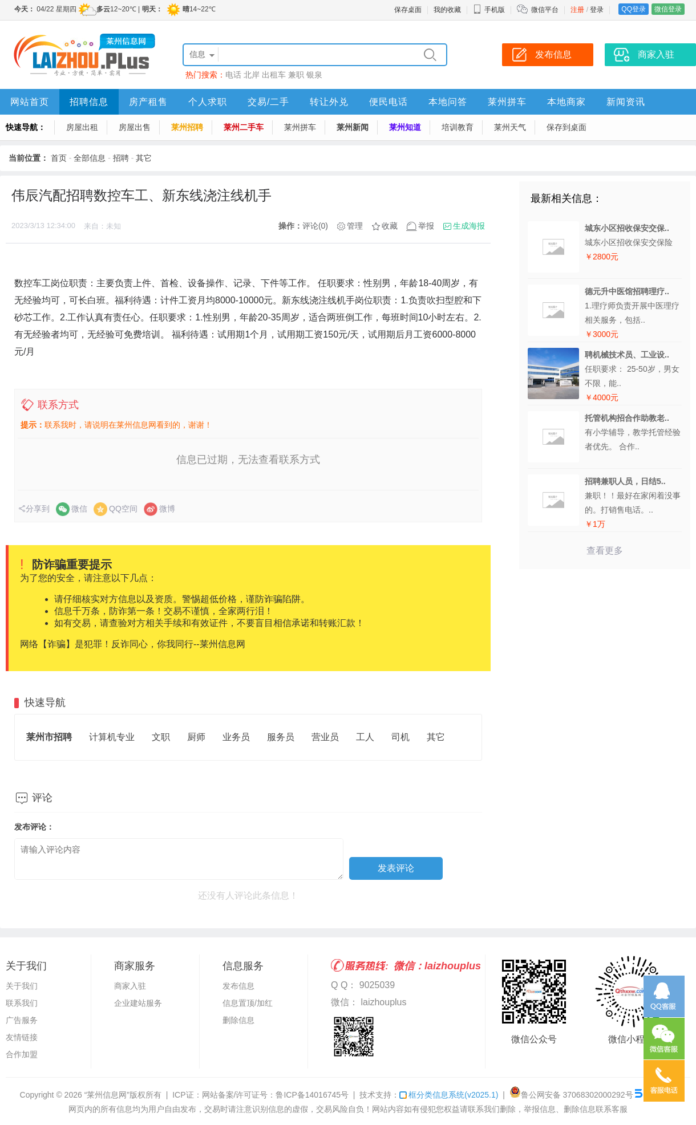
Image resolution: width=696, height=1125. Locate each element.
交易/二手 (268, 102)
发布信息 (238, 985)
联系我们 (22, 1003)
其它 (144, 158)
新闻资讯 (625, 102)
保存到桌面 (566, 127)
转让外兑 (329, 102)
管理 (355, 225)
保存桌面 (408, 10)
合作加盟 (22, 1054)
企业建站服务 (138, 1003)
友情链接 (22, 1037)
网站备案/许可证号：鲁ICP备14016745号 (275, 1094)
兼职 (296, 74)
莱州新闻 (353, 127)
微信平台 (545, 10)
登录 (597, 10)
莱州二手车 (244, 127)
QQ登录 (633, 9)
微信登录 (668, 9)
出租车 (274, 74)
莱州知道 (405, 127)
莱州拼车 (507, 102)
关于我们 (22, 985)
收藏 (390, 225)
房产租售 (148, 102)
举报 (426, 225)
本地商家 (566, 102)
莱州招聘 (187, 127)
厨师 (196, 737)
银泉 (314, 74)
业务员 (236, 737)
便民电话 (388, 102)
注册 (577, 10)
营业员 (325, 737)
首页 (59, 158)
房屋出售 (135, 127)
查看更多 (604, 550)
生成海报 (469, 225)
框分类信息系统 (448, 1094)
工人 (365, 737)
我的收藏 (447, 10)
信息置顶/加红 (247, 1003)
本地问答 (447, 102)
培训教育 (458, 127)
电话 (233, 74)
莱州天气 (510, 127)
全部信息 (90, 158)
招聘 (121, 158)
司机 (400, 737)
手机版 (489, 10)
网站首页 (29, 102)
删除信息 (238, 1020)
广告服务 (22, 1020)
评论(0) (315, 225)
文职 (161, 737)
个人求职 (207, 102)
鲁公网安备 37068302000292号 (571, 1094)
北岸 (252, 74)
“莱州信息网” (107, 1094)
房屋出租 (82, 127)
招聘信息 (89, 102)
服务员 (280, 737)
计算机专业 (112, 737)
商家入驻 (130, 985)
